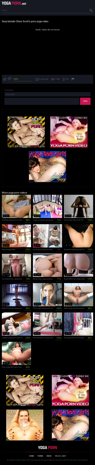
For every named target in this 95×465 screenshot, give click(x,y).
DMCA (49, 456)
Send (85, 101)
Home (31, 456)
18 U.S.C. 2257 (60, 456)
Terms (40, 456)
